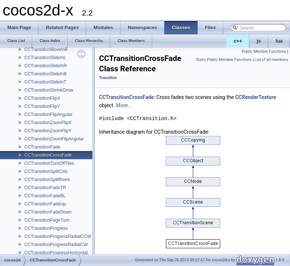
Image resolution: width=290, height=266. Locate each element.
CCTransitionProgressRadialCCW (57, 236)
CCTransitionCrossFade (48, 155)
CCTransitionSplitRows (47, 179)
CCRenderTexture (255, 97)
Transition (108, 77)
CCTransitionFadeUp (45, 204)
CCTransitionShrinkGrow (48, 90)
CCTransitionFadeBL (45, 195)
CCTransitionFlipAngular (48, 114)
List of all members (271, 59)
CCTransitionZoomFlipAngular (54, 138)
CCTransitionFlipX (42, 98)
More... (124, 105)
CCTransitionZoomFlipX (48, 122)
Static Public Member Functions (224, 59)
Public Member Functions (264, 51)
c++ (238, 41)
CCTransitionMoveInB (46, 49)
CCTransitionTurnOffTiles (49, 163)
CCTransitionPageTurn (46, 220)
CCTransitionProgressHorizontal (56, 252)
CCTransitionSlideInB (45, 73)
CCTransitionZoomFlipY (48, 130)
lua (279, 41)
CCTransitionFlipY (42, 106)
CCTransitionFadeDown (48, 212)
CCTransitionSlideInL (45, 57)
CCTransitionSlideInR (45, 65)
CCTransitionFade (42, 147)
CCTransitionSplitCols (46, 171)
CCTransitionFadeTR (45, 187)
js (259, 41)
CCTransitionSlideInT (45, 82)
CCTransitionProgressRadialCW (56, 244)
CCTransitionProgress (46, 228)
